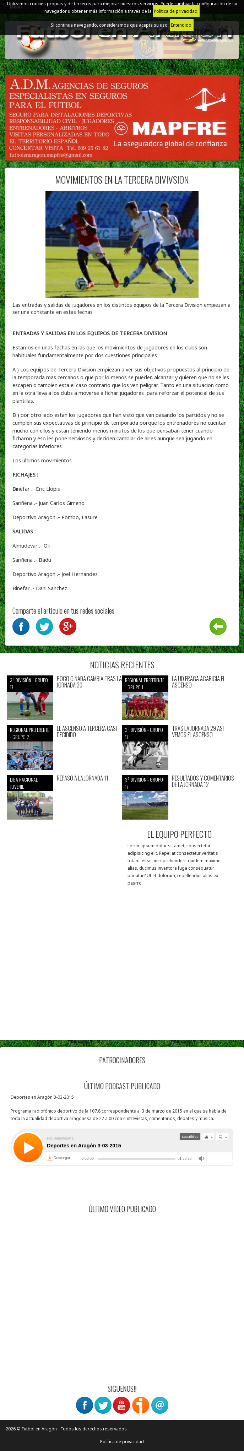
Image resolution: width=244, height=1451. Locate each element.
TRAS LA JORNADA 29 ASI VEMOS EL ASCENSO (198, 731)
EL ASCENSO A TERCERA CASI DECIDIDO (87, 731)
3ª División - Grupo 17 (29, 683)
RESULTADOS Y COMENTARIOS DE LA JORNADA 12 (203, 781)
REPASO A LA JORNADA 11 (82, 778)
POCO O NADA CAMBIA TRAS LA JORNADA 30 (89, 682)
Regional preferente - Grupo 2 (29, 733)
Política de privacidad (122, 1442)
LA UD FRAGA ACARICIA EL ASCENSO (198, 682)
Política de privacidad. (176, 11)
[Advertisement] (122, 983)
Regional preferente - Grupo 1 (144, 683)
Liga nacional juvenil (24, 783)
